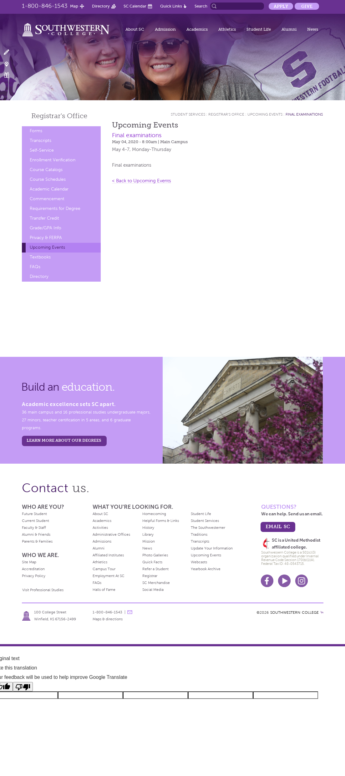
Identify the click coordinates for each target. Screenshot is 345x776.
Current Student (35, 520)
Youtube (284, 581)
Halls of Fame (104, 589)
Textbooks (40, 257)
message (129, 612)
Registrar (149, 576)
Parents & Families (37, 541)
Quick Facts (152, 562)
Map (74, 6)
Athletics (227, 29)
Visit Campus (10, 64)
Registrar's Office (226, 114)
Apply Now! (10, 52)
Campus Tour (104, 569)
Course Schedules (48, 179)
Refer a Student (155, 569)
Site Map (29, 562)
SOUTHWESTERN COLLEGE (294, 612)
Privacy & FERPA (46, 237)
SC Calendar (135, 6)
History (148, 527)
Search (201, 6)
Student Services (188, 114)
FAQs (35, 266)
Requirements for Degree (55, 208)
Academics (197, 29)
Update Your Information (212, 548)
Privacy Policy (33, 576)
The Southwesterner (208, 527)
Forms (36, 130)
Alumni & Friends (36, 534)
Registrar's (59, 116)
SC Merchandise (156, 583)
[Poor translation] (23, 686)
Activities (100, 527)
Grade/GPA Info (45, 228)
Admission (165, 29)
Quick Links (171, 6)
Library (148, 534)
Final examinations (304, 114)
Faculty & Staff (34, 527)
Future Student (34, 514)
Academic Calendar (49, 189)
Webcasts (199, 562)
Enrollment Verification (52, 160)
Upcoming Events (47, 247)
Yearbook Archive (206, 569)
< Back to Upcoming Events (141, 180)
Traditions (199, 534)
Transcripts (40, 140)
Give (306, 6)
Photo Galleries (155, 555)
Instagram (301, 581)
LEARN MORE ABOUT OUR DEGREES (64, 440)
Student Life (258, 29)
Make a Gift (10, 75)
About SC (134, 29)
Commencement (47, 198)
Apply (281, 6)
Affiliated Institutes (108, 555)
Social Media (153, 589)
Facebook (267, 581)
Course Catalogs (46, 169)
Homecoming (154, 514)
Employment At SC (108, 576)
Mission (148, 541)
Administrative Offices (111, 534)
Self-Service (42, 150)
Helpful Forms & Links (160, 520)
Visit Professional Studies (42, 590)
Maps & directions (108, 619)
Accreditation (33, 569)
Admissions (102, 541)
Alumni (289, 29)
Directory (101, 6)
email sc (278, 526)
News (312, 29)
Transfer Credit (44, 218)
